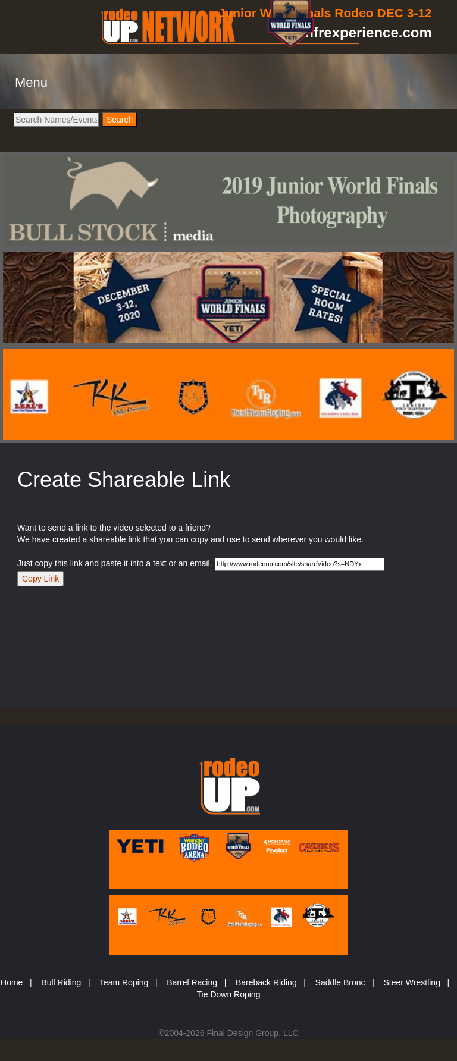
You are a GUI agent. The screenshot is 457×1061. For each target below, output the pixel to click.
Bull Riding (61, 982)
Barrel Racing (192, 982)
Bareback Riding (266, 982)
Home (12, 982)
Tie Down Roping (229, 994)
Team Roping (124, 982)
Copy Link (40, 578)
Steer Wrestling (411, 982)
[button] (35, 82)
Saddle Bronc (340, 982)
